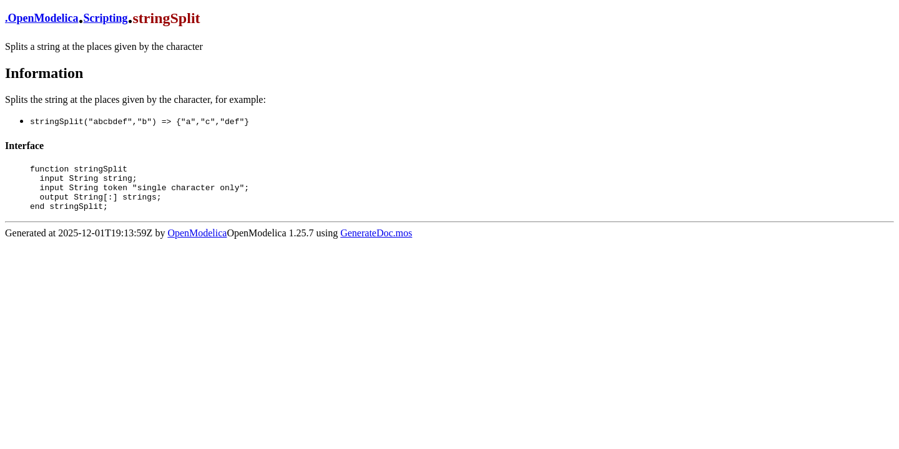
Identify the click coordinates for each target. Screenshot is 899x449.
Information (44, 73)
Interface (24, 145)
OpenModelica (43, 18)
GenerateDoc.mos (376, 242)
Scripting (106, 18)
